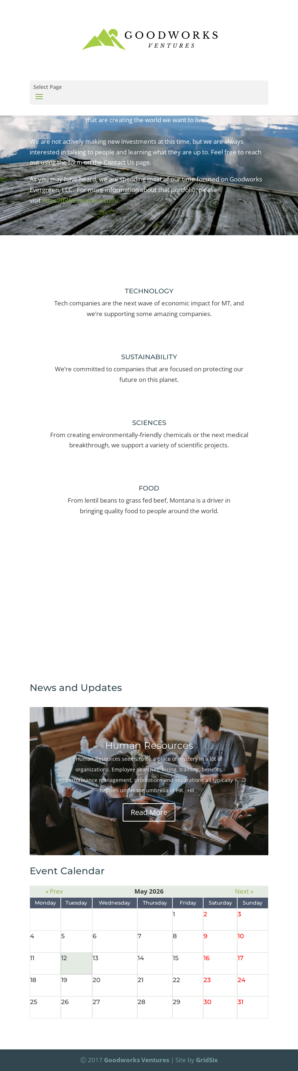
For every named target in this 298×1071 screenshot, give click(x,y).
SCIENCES (149, 423)
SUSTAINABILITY (149, 357)
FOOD (149, 488)
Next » (244, 891)
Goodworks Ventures (136, 1060)
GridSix (207, 1060)
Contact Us (149, 615)
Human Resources (149, 745)
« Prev (54, 891)
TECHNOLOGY (149, 291)
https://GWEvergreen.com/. (81, 200)
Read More (149, 812)
